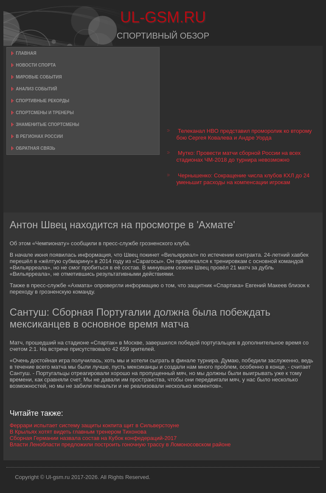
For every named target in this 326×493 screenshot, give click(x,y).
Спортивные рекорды (42, 100)
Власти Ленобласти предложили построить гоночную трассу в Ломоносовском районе (120, 444)
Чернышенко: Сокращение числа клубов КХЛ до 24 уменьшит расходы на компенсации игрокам (242, 178)
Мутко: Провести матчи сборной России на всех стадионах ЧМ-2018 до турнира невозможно (238, 156)
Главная (26, 53)
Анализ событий (36, 89)
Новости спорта (36, 65)
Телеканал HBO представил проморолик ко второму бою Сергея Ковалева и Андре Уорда (244, 134)
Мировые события (39, 77)
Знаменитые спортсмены (47, 124)
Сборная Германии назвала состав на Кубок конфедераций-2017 (93, 438)
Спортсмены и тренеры (44, 112)
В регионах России (39, 136)
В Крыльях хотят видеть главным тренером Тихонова (78, 432)
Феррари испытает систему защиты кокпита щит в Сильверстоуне (94, 425)
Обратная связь (35, 148)
